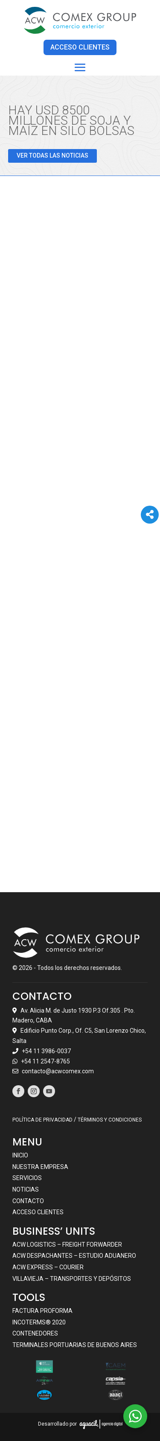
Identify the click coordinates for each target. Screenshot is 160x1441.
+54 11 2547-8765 (45, 1060)
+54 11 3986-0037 (46, 1050)
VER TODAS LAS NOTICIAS (52, 155)
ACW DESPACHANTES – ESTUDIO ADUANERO (74, 1255)
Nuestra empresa (40, 1166)
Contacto (28, 1200)
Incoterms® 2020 (39, 1321)
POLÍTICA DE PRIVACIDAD (42, 1120)
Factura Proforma (42, 1310)
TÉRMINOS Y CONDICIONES (110, 1120)
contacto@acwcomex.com (58, 1071)
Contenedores (35, 1333)
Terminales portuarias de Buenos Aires (74, 1344)
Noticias (25, 1189)
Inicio (20, 1154)
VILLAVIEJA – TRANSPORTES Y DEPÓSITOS (71, 1278)
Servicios (27, 1177)
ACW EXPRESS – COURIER (48, 1266)
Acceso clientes (38, 1211)
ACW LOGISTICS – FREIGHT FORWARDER (67, 1244)
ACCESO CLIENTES (80, 47)
